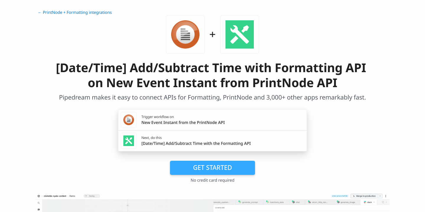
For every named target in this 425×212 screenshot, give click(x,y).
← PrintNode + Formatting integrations (75, 12)
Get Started (212, 167)
